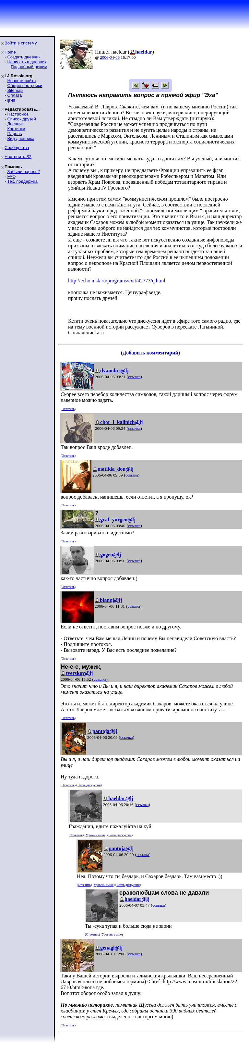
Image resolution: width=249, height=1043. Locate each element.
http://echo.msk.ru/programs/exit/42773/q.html (116, 280)
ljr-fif (11, 100)
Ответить (68, 409)
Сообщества (17, 147)
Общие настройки (24, 85)
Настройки (17, 114)
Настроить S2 (18, 156)
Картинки (16, 128)
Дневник (15, 123)
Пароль (14, 133)
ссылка (134, 376)
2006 (104, 57)
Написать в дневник (26, 61)
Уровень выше (95, 835)
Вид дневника (20, 138)
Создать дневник (23, 57)
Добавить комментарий (150, 352)
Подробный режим (29, 66)
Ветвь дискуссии (89, 785)
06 (117, 57)
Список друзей (21, 119)
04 (112, 57)
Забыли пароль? (23, 171)
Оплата (14, 95)
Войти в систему (21, 43)
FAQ (11, 176)
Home (10, 52)
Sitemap (15, 90)
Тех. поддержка (22, 181)
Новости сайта (21, 80)
